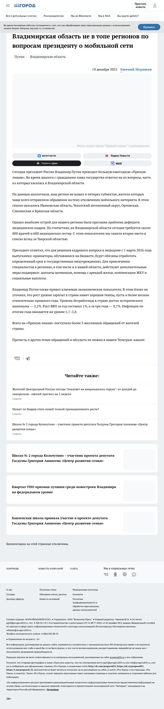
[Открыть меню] (7, 5)
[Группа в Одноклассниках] (115, 574)
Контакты (78, 594)
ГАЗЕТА (74, 568)
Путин (19, 56)
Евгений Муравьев (136, 69)
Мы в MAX (104, 16)
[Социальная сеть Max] (117, 163)
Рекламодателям (54, 16)
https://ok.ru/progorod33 (130, 666)
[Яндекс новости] (117, 156)
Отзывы (10, 594)
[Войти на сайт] (154, 5)
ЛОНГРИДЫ (12, 568)
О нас (9, 589)
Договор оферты (15, 599)
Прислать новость (140, 5)
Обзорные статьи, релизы (53, 594)
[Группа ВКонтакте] (46, 156)
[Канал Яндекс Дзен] (46, 163)
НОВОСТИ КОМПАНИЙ (50, 568)
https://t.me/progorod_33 (19, 669)
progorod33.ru (117, 657)
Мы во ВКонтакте (81, 16)
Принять (149, 27)
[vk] (17, 358)
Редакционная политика (85, 589)
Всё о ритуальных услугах (21, 16)
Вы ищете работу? (128, 16)
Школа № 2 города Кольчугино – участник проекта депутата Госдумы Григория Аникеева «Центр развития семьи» (82, 429)
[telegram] (29, 358)
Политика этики (48, 589)
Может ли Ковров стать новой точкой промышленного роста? (82, 411)
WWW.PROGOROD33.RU (38, 619)
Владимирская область (48, 56)
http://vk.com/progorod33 (102, 666)
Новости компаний (49, 599)
